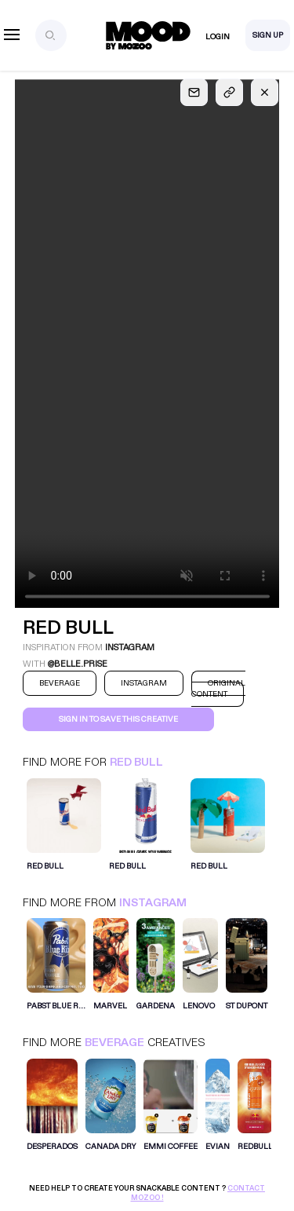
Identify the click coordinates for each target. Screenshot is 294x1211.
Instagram (153, 902)
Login (217, 36)
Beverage (114, 1042)
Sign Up (267, 35)
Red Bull (136, 762)
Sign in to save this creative (118, 719)
